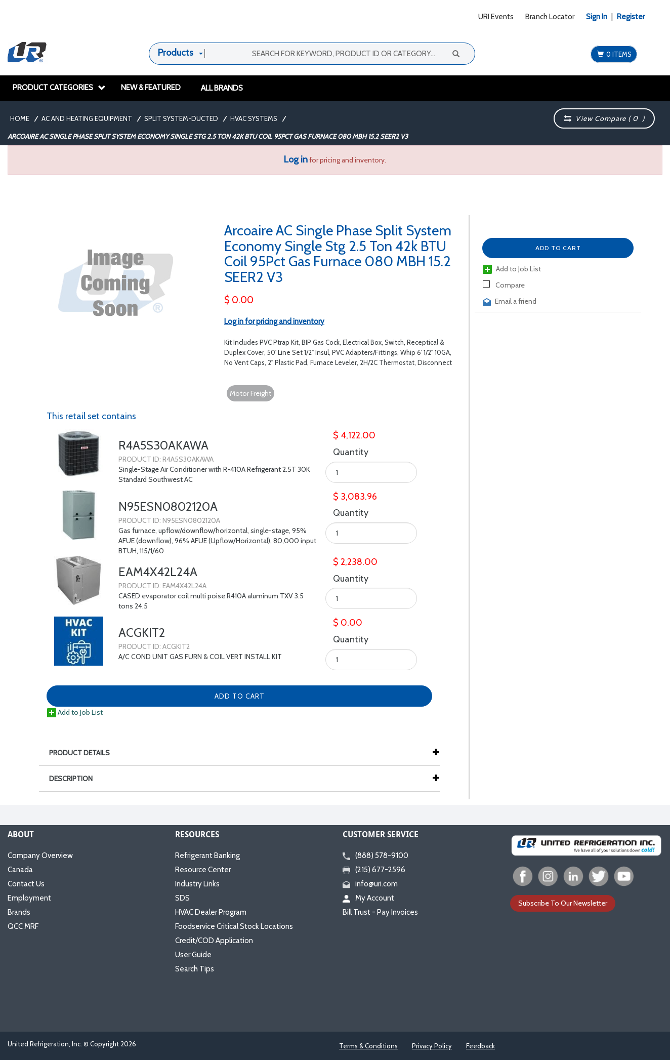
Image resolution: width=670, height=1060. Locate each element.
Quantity (350, 452)
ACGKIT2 (141, 632)
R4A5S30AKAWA (163, 445)
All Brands (222, 88)
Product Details (84, 752)
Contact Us (26, 883)
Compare (504, 285)
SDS (182, 898)
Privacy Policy (432, 1046)
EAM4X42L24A (157, 571)
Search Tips (194, 968)
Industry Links (197, 883)
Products (175, 52)
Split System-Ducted (181, 118)
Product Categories (59, 87)
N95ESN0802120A (168, 506)
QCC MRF (23, 926)
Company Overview (40, 855)
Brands (19, 912)
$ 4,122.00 (354, 435)
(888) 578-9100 (375, 855)
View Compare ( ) (604, 118)
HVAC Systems (253, 118)
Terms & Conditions (368, 1046)
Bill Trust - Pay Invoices (380, 912)
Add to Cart (558, 248)
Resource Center (203, 869)
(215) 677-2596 (374, 869)
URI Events (496, 16)
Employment (29, 898)
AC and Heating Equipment (86, 118)
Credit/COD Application (214, 940)
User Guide (193, 954)
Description (76, 778)
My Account (368, 898)
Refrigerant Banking (207, 855)
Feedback (480, 1046)
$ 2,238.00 (355, 561)
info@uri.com (370, 883)
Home (19, 118)
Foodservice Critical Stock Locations (234, 926)
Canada (20, 869)
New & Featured (151, 87)
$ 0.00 (239, 300)
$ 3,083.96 (355, 496)
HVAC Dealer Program (210, 912)
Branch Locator (549, 16)
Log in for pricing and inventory (274, 321)
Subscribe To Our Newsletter (562, 903)
